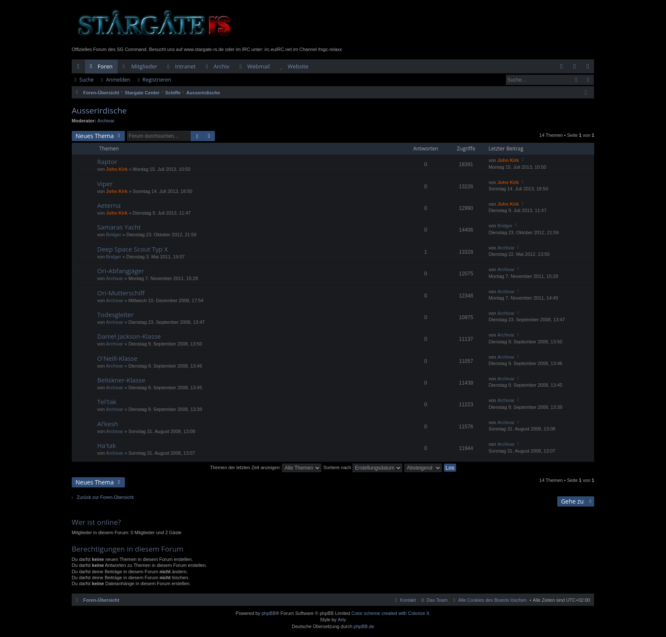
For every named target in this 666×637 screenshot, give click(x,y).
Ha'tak (106, 446)
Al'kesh (107, 424)
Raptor (107, 162)
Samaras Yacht (119, 227)
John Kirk (117, 169)
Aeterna (109, 205)
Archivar (105, 120)
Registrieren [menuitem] (589, 68)
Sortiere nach (362, 467)
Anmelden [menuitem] (577, 68)
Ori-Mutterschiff (121, 293)
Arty (342, 619)
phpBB (269, 613)
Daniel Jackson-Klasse (129, 336)
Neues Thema (95, 136)
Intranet (185, 66)
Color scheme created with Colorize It (390, 613)
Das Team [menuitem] (436, 600)
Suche (86, 79)
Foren (105, 66)
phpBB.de (364, 626)
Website (298, 66)
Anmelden (118, 79)
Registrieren (157, 79)
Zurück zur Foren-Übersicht (105, 497)
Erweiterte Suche (588, 80)
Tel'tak (106, 402)
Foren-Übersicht (101, 600)
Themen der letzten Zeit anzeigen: (265, 467)
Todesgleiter (115, 315)
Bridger (113, 234)
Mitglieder (144, 66)
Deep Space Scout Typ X (132, 249)
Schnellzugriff (80, 68)
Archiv (222, 66)
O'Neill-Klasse (117, 358)
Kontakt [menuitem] (408, 600)
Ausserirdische (99, 110)
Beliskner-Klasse (121, 380)
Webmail (258, 66)
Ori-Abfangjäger (120, 271)
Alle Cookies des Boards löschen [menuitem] (492, 600)
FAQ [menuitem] (564, 68)
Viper (105, 184)
